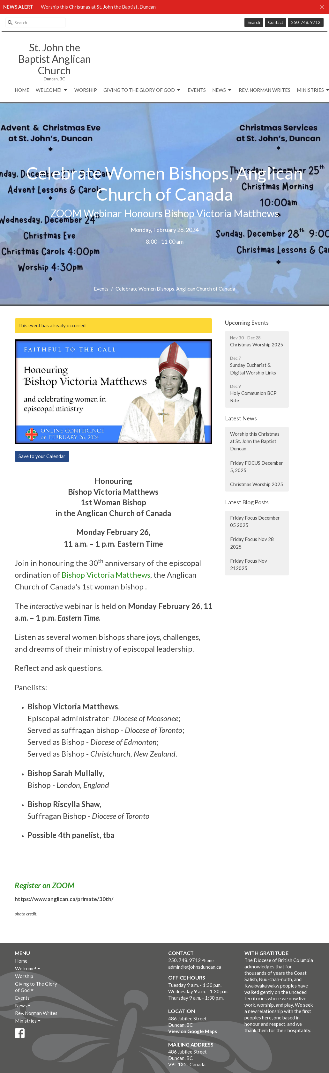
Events (197, 90)
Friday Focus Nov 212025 (248, 564)
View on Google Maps (192, 1031)
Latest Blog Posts (247, 502)
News (222, 90)
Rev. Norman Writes (264, 90)
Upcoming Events (247, 322)
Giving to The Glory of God (142, 90)
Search (254, 22)
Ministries (28, 1021)
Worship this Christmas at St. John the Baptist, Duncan (98, 7)
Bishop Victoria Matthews (106, 574)
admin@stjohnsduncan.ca (194, 967)
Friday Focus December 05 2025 (255, 521)
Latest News (241, 418)
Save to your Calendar (42, 456)
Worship (85, 90)
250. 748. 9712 (305, 22)
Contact (275, 22)
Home (22, 90)
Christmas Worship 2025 (256, 484)
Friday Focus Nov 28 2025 (252, 542)
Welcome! (52, 90)
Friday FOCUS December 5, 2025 (256, 466)
